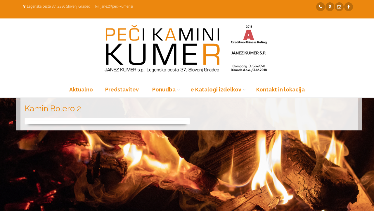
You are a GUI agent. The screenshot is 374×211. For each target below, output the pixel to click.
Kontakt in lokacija (280, 89)
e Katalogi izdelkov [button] (216, 89)
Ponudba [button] (164, 89)
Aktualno (81, 89)
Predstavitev (122, 89)
